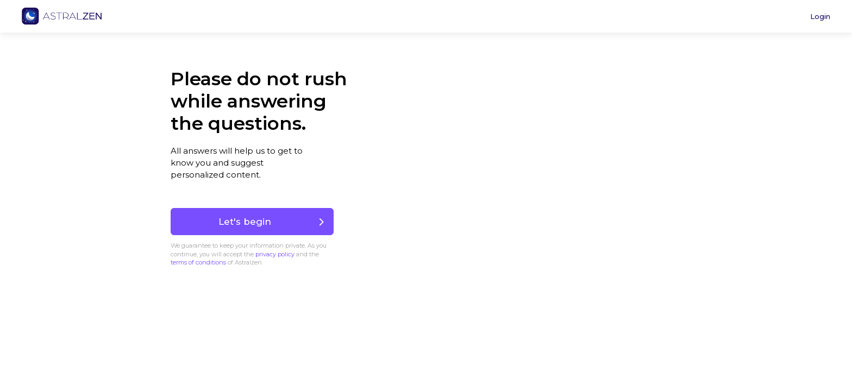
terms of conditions (198, 262)
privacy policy (275, 254)
